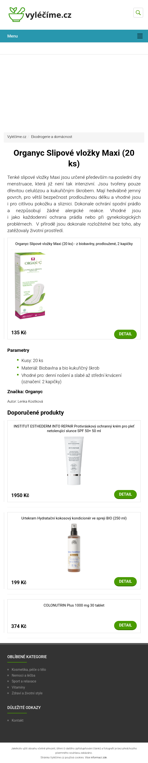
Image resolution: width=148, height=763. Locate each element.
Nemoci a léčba (23, 675)
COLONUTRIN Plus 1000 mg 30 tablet (74, 605)
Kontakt (17, 720)
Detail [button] (125, 334)
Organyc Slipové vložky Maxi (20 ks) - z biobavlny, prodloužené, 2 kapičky (74, 244)
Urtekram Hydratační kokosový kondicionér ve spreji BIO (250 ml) (74, 518)
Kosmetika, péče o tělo (29, 670)
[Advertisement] (74, 93)
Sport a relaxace (24, 681)
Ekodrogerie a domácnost (51, 137)
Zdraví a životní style (27, 693)
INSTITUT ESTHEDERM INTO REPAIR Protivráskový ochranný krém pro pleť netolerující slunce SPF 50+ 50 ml (74, 428)
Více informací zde (96, 757)
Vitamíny (18, 687)
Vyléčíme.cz (16, 137)
